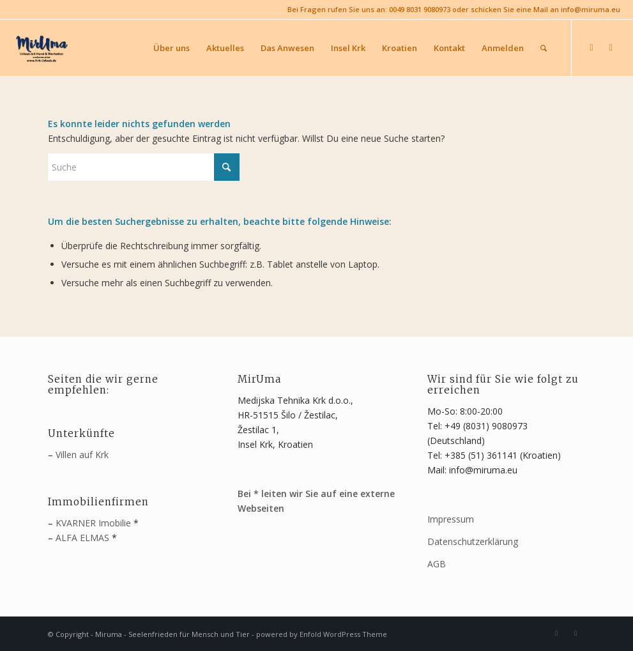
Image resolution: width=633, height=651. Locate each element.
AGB (436, 564)
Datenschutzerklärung (472, 541)
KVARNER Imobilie (93, 523)
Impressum (450, 519)
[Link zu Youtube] (610, 47)
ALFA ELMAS (82, 538)
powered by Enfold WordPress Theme (321, 634)
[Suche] (543, 48)
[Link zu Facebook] (591, 47)
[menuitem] (171, 48)
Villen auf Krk (82, 454)
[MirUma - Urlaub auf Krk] (41, 48)
